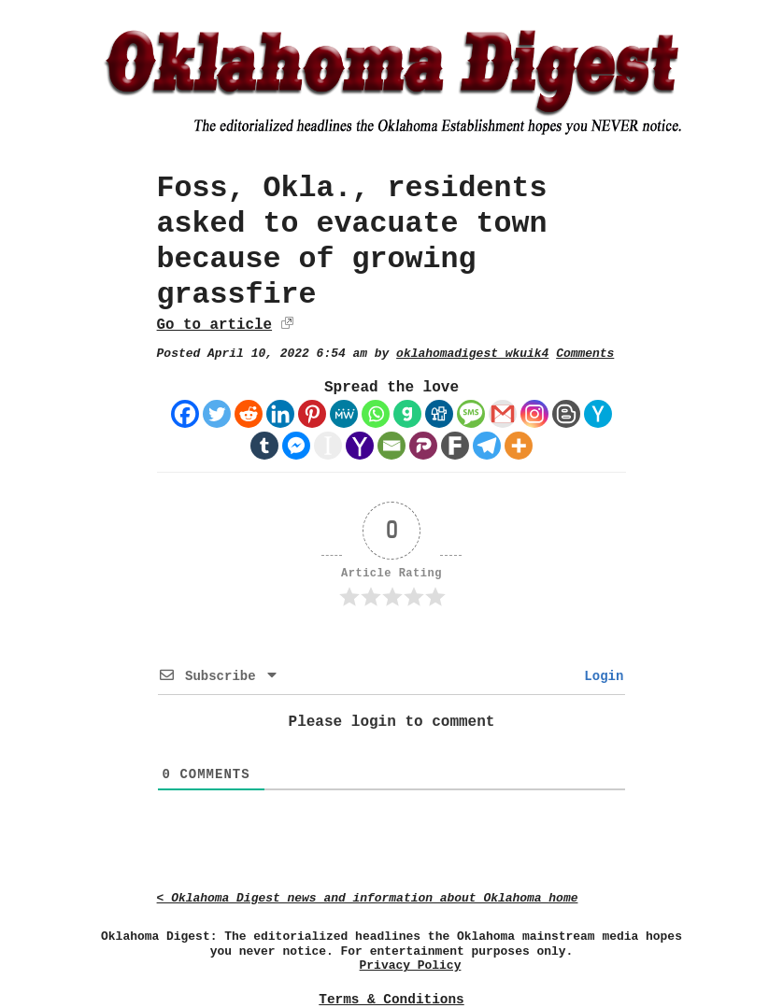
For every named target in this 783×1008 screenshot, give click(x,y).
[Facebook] (185, 414)
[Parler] (423, 446)
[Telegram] (487, 446)
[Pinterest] (312, 414)
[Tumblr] (264, 446)
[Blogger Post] (566, 414)
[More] (519, 446)
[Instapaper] (328, 446)
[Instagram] (534, 414)
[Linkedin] (280, 414)
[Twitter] (217, 414)
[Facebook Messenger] (296, 446)
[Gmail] (503, 414)
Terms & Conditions (391, 999)
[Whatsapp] (376, 414)
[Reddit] (249, 414)
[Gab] (407, 414)
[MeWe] (344, 414)
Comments (585, 354)
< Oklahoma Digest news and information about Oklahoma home (367, 898)
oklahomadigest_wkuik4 (472, 354)
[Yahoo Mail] (360, 446)
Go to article (214, 325)
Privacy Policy (411, 965)
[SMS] (471, 414)
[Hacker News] (598, 414)
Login (600, 676)
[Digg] (439, 414)
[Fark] (455, 446)
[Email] (391, 446)
